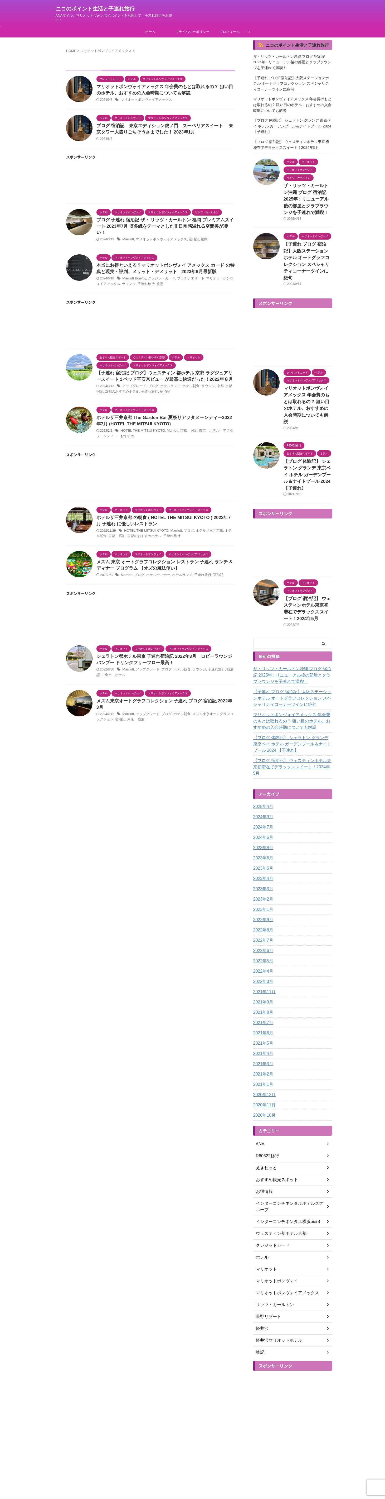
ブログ (151, 385)
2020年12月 (263, 1028)
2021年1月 (262, 1018)
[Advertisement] (150, 185)
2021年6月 (262, 966)
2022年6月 (262, 884)
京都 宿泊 (184, 430)
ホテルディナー (156, 576)
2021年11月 (263, 925)
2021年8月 (262, 946)
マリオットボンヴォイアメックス (144, 101)
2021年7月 (262, 956)
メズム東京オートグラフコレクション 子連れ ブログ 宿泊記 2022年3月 (163, 703)
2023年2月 (262, 833)
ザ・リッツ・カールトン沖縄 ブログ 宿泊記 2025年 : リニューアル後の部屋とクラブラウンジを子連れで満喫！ (292, 61)
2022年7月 (262, 874)
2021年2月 (262, 1008)
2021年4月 (262, 987)
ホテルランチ (167, 385)
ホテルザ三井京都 (203, 530)
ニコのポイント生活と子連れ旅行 (95, 9)
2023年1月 (262, 843)
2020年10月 (263, 1049)
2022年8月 (262, 864)
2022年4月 (262, 905)
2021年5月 (262, 977)
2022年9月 (262, 853)
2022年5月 (262, 894)
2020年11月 (263, 1038)
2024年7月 (262, 761)
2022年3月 (262, 915)
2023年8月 (262, 781)
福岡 (198, 236)
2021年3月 (262, 997)
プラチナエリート (185, 276)
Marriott (127, 236)
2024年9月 (262, 750)
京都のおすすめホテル (117, 390)
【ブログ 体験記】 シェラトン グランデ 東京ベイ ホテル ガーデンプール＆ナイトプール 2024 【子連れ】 (292, 119)
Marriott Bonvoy (133, 276)
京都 (213, 385)
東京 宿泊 (127, 715)
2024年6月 (262, 771)
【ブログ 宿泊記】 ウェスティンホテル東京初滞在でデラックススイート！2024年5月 (291, 135)
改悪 (149, 281)
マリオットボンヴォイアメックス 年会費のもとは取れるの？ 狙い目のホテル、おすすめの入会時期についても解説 (291, 99)
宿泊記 (188, 236)
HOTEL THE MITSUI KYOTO (141, 430)
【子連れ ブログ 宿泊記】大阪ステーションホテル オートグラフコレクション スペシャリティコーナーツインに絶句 (291, 80)
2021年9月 (262, 936)
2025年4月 (262, 740)
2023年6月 (262, 791)
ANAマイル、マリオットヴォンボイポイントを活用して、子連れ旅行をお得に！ (192, 1484)
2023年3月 (262, 822)
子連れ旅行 (136, 281)
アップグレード (133, 385)
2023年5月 (262, 802)
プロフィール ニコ (234, 32)
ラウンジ (120, 281)
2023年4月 (262, 812)
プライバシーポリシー (192, 32)
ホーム (150, 32)
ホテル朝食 (186, 385)
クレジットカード (158, 276)
